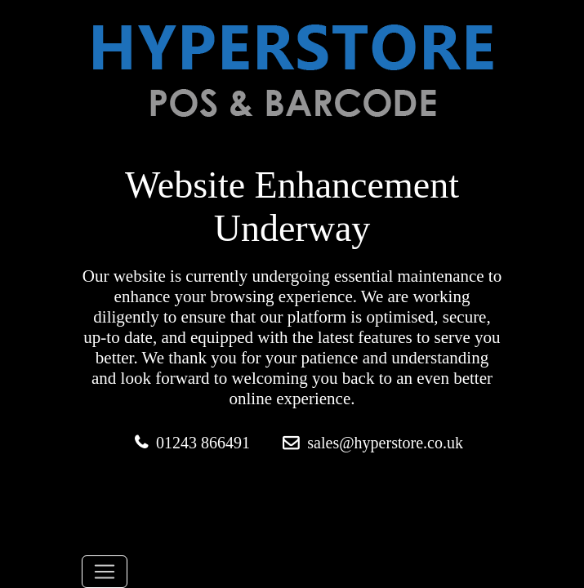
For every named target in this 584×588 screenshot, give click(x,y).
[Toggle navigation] (104, 571)
